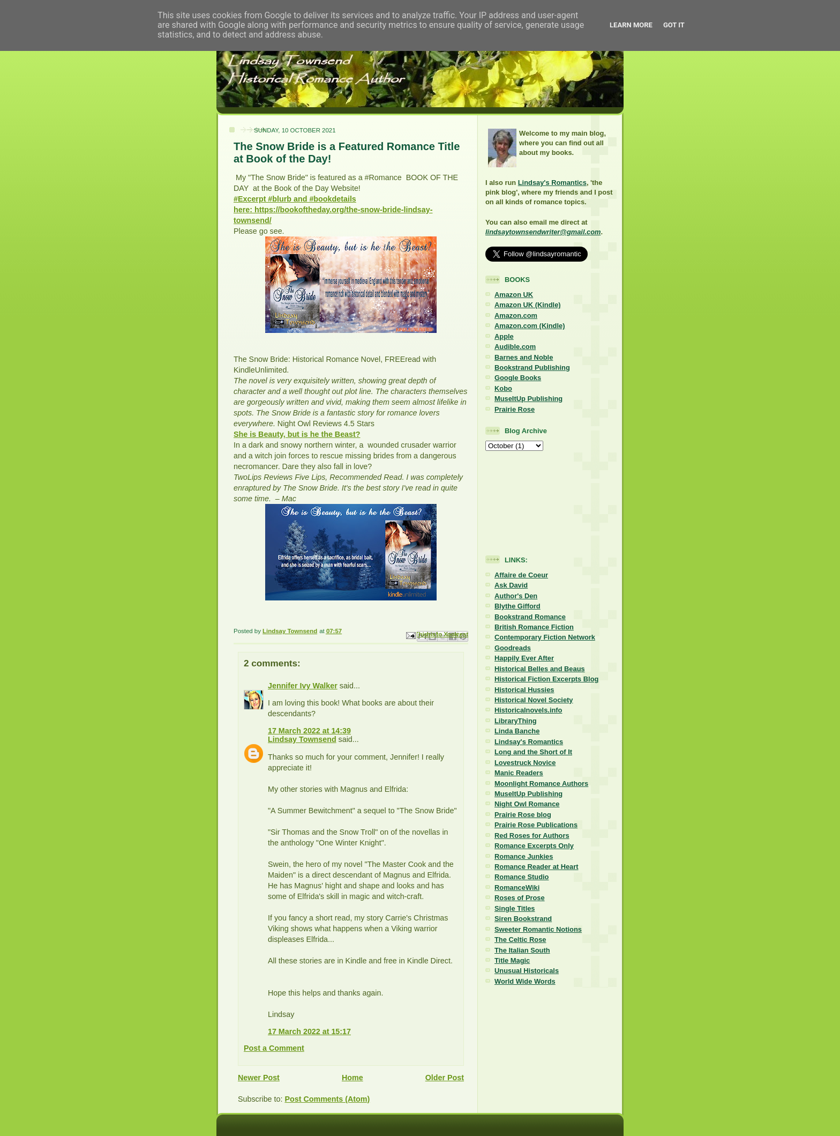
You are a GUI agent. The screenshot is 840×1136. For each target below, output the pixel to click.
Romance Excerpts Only (534, 846)
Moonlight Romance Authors (541, 783)
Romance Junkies (523, 856)
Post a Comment (274, 1048)
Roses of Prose (519, 898)
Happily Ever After (524, 658)
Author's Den (515, 596)
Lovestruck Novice (525, 763)
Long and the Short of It (533, 752)
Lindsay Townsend (302, 739)
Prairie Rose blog (522, 815)
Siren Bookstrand (523, 919)
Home (352, 1077)
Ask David (511, 585)
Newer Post (259, 1077)
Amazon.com (515, 315)
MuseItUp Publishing (528, 399)
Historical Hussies (524, 690)
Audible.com (515, 347)
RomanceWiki (516, 887)
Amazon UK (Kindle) (527, 305)
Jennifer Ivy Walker (303, 685)
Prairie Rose (514, 409)
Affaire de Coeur (521, 575)
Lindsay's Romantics (552, 183)
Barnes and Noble (523, 357)
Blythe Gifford (517, 606)
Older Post (444, 1077)
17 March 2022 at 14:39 (309, 730)
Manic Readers (518, 773)
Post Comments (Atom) (327, 1099)
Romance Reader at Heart (536, 867)
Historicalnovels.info (528, 710)
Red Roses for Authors (531, 835)
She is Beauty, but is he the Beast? (297, 434)
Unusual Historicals (526, 971)
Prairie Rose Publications (536, 825)
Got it (674, 25)
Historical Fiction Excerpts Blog (546, 679)
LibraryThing (515, 721)
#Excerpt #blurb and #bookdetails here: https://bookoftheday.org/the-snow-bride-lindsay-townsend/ (333, 210)
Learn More (631, 25)
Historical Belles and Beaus (539, 669)
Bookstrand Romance (530, 617)
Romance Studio (521, 877)
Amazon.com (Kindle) (529, 326)
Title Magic (512, 960)
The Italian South (522, 950)
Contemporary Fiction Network (544, 637)
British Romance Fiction (534, 627)
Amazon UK (513, 295)
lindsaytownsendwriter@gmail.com (543, 232)
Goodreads (512, 648)
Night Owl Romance (526, 804)
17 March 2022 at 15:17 (309, 1031)
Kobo (503, 388)
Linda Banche (516, 731)
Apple (504, 336)
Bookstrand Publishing (532, 367)
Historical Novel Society (533, 700)
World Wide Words (525, 981)
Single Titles (514, 908)
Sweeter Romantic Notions (538, 929)
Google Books (517, 378)
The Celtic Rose (520, 939)
